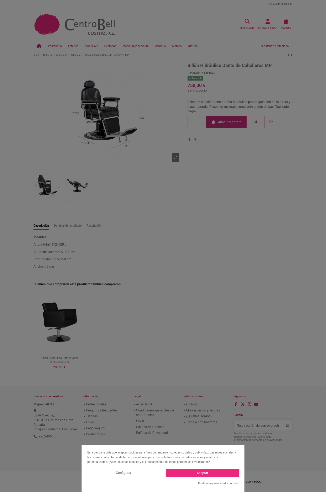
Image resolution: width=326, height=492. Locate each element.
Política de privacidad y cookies (218, 483)
